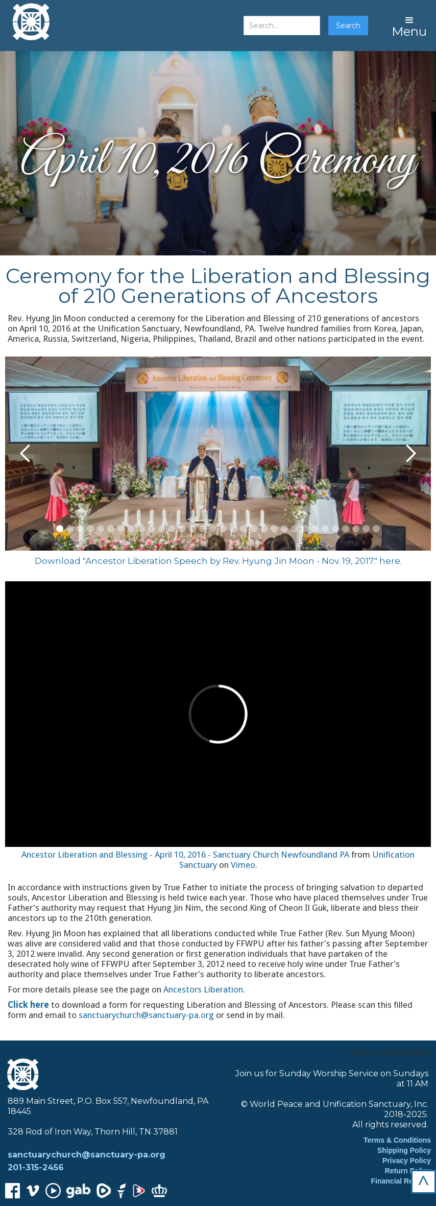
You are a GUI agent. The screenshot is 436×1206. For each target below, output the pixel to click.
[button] (409, 25)
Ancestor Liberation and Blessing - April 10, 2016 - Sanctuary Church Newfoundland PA (185, 854)
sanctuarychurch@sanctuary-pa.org (146, 1015)
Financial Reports (401, 1181)
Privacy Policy (406, 1160)
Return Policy (408, 1171)
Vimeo (243, 865)
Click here (28, 1005)
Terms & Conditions (397, 1140)
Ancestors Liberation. (204, 989)
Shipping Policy (404, 1150)
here (389, 561)
